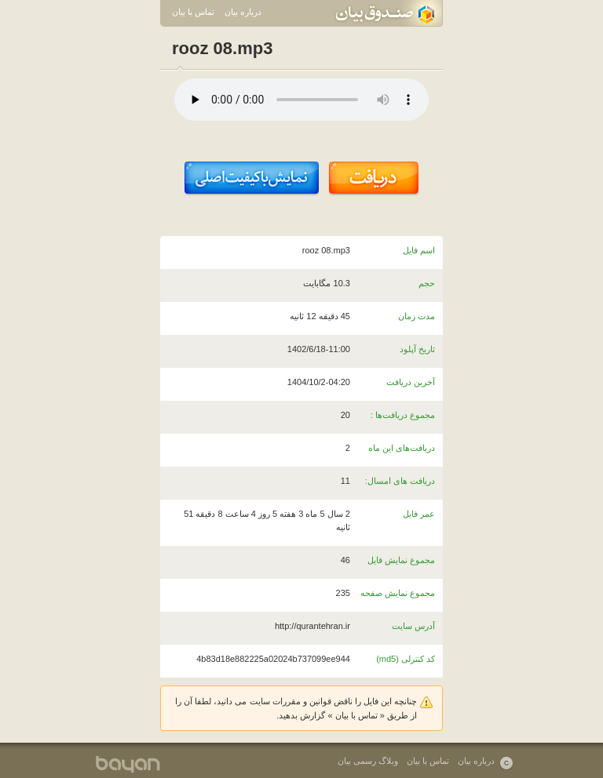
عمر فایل (419, 513)
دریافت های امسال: (400, 480)
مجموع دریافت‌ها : (403, 415)
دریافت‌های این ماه (401, 448)
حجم (426, 283)
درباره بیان (243, 11)
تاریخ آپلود (417, 349)
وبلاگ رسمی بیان (368, 760)
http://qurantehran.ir (312, 626)
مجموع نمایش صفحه (397, 593)
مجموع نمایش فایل (401, 560)
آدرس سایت (413, 626)
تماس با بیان (193, 11)
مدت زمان (416, 316)
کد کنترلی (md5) (405, 658)
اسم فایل (419, 250)
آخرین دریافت (410, 382)
